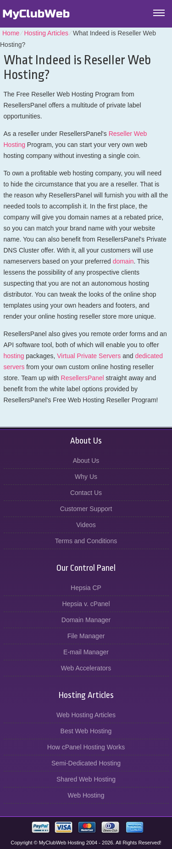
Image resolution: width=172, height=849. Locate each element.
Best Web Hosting (86, 731)
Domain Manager (86, 620)
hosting (14, 356)
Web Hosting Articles (86, 715)
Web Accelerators (86, 668)
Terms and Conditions (86, 541)
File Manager (86, 636)
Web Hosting (86, 795)
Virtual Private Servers (89, 356)
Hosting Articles (46, 33)
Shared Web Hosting (86, 779)
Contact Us (86, 492)
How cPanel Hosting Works (86, 747)
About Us (86, 460)
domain (123, 261)
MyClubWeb (36, 14)
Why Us (86, 476)
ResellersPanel (82, 378)
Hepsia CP (86, 587)
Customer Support (86, 508)
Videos (86, 525)
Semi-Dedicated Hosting (86, 763)
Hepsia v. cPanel (86, 603)
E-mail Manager (86, 652)
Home (10, 33)
